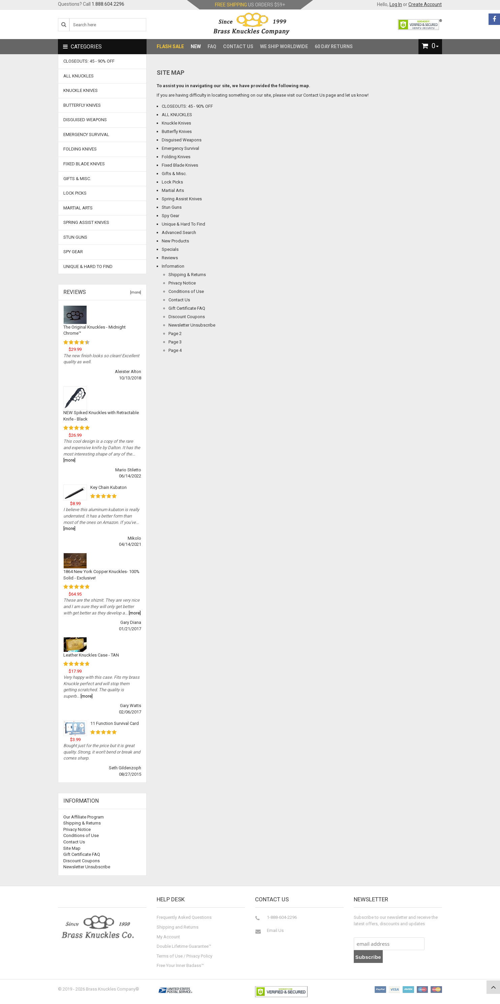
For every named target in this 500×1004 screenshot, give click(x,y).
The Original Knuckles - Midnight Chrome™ (94, 330)
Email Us (275, 930)
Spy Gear (170, 215)
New (196, 46)
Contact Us (238, 46)
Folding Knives (176, 156)
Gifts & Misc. (174, 173)
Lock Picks (172, 182)
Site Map (72, 848)
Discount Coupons (186, 316)
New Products (175, 240)
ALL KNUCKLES (177, 114)
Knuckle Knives (176, 123)
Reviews (170, 257)
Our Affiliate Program (83, 816)
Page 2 (175, 333)
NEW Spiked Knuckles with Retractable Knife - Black (101, 416)
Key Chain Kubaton (108, 487)
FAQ (212, 46)
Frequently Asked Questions (184, 917)
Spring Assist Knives (182, 198)
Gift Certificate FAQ (186, 308)
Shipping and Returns (177, 927)
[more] (134, 292)
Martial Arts (173, 190)
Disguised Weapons (181, 139)
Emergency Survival (180, 148)
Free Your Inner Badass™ (180, 965)
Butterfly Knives (177, 131)
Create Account (425, 4)
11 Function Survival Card (114, 723)
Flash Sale (170, 46)
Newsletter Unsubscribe (191, 325)
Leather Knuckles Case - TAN (91, 655)
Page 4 (175, 350)
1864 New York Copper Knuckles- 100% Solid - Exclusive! (101, 574)
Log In (395, 4)
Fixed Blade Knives (180, 165)
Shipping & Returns (187, 274)
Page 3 (175, 341)
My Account (168, 936)
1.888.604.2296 (108, 4)
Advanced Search (179, 232)
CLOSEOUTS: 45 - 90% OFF (187, 106)
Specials (170, 249)
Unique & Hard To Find (183, 224)
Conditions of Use (186, 291)
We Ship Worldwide (284, 46)
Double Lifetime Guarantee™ (184, 946)
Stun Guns (172, 207)
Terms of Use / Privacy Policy (184, 956)
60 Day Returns (334, 46)
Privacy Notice (182, 283)
